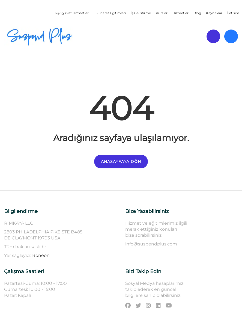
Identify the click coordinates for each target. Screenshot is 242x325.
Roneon (41, 255)
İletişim (233, 13)
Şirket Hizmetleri (75, 13)
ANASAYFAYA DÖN (121, 161)
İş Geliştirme (141, 13)
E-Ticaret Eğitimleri (110, 13)
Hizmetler (180, 13)
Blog (197, 13)
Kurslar (162, 13)
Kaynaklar (214, 13)
